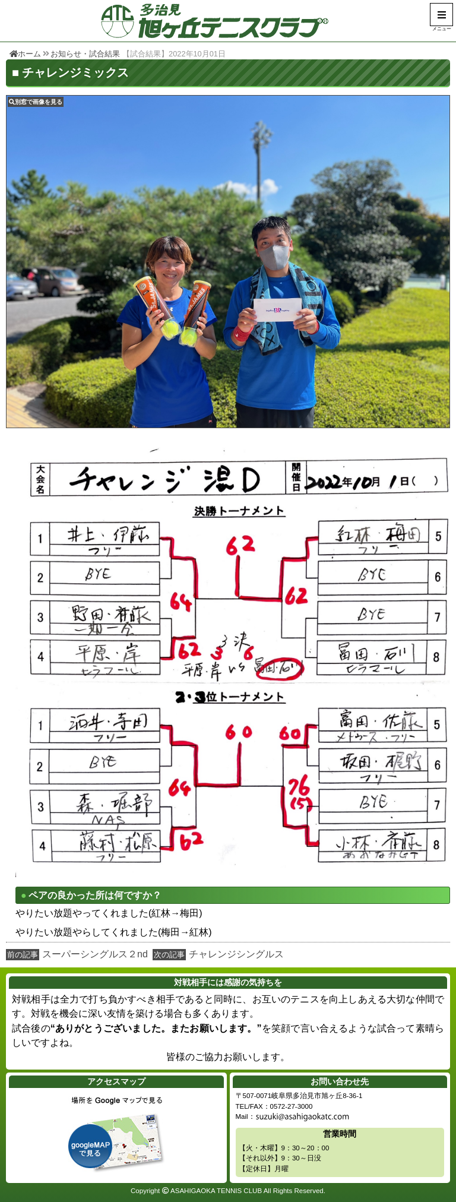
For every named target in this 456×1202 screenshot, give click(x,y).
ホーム (25, 53)
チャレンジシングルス (236, 954)
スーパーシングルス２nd (95, 954)
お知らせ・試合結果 (85, 53)
